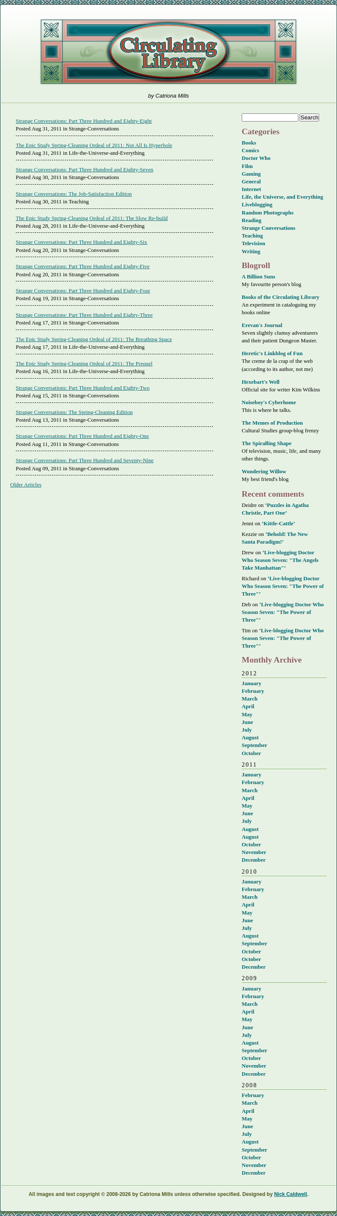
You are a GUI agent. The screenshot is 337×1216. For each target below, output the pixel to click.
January (251, 683)
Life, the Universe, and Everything (282, 197)
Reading (251, 220)
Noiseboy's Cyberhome (269, 402)
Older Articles (25, 484)
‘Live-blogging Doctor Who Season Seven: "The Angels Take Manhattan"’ (280, 560)
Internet (251, 189)
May (247, 714)
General (251, 181)
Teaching (252, 235)
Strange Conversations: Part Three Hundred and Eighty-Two (82, 388)
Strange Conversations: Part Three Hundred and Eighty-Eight (84, 121)
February (253, 691)
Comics (250, 150)
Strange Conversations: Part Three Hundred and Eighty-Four (83, 290)
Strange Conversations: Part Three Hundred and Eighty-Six (81, 242)
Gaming (251, 174)
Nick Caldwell (290, 1194)
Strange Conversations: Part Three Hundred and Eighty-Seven (84, 169)
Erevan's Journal (262, 325)
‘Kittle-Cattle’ (278, 523)
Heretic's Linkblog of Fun (272, 353)
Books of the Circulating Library (281, 297)
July (247, 730)
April (248, 706)
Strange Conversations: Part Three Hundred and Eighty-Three (84, 315)
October (251, 753)
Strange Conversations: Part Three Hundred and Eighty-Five (83, 266)
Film (247, 166)
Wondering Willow (264, 471)
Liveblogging (257, 204)
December (254, 860)
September (254, 745)
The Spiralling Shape (266, 443)
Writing (251, 251)
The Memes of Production (272, 423)
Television (253, 243)
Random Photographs (268, 212)
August (250, 737)
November (254, 852)
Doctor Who (256, 158)
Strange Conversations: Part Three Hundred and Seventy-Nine (85, 460)
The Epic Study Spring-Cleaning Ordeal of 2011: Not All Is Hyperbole (94, 145)
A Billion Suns (258, 276)
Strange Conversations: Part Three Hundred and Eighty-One (82, 436)
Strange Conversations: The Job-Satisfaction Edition (74, 194)
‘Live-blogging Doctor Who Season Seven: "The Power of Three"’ (283, 586)
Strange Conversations (268, 228)
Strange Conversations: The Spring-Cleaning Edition (74, 412)
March (249, 698)
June (247, 722)
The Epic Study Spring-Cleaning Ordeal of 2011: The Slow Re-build (92, 218)
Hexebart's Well (261, 382)
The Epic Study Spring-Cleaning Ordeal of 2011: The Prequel (84, 363)
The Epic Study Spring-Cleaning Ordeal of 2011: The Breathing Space (94, 339)
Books (249, 142)
